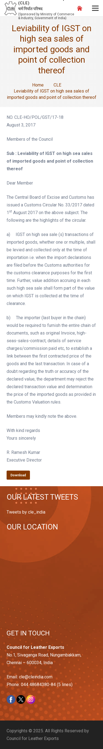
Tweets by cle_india (26, 512)
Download (18, 475)
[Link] (10, 8)
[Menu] (95, 8)
